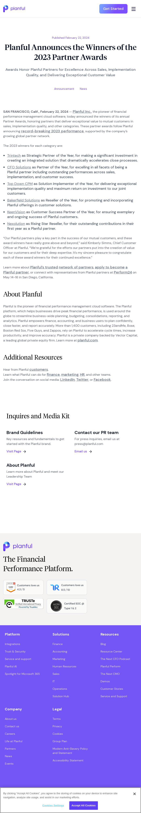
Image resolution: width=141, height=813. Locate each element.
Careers (10, 734)
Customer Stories (112, 689)
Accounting (60, 651)
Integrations (12, 644)
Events (9, 763)
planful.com (88, 340)
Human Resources (64, 666)
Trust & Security (15, 651)
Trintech (14, 155)
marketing (70, 374)
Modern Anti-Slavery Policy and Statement (70, 751)
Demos (105, 681)
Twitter (82, 379)
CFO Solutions (19, 167)
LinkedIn (67, 379)
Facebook (102, 379)
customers (38, 369)
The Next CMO (110, 674)
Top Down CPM (20, 183)
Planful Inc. (82, 111)
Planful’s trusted (44, 267)
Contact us (12, 726)
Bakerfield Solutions (23, 200)
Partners (10, 748)
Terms (57, 719)
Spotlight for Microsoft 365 (22, 674)
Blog (103, 644)
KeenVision (16, 212)
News (8, 756)
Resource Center (111, 651)
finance (53, 374)
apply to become (110, 267)
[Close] (134, 793)
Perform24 (123, 272)
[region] (70, 800)
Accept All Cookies (84, 805)
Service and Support (114, 696)
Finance (58, 644)
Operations (60, 689)
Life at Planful (13, 741)
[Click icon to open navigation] (134, 9)
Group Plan (60, 741)
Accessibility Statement (68, 760)
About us (11, 719)
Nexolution (16, 223)
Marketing (59, 659)
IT (54, 681)
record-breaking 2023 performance (52, 131)
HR (82, 374)
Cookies (58, 734)
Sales (56, 674)
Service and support (18, 659)
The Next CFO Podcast (115, 659)
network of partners (76, 267)
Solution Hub (61, 696)
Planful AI (11, 666)
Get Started (113, 8)
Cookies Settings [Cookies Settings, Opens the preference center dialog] (53, 805)
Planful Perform (110, 666)
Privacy (57, 726)
